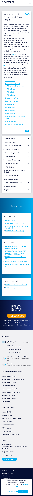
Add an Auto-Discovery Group (16, 86)
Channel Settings (10, 121)
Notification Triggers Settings (14, 124)
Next (28, 14)
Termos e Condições (7, 473)
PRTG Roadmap (10, 288)
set (4, 65)
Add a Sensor (11, 95)
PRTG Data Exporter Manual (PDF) (16, 261)
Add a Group (11, 89)
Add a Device (11, 92)
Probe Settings (9, 104)
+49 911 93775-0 (7, 455)
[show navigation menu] (30, 3)
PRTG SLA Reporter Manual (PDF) (15, 251)
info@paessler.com (8, 452)
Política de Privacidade (8, 476)
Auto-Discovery (10, 81)
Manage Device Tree (11, 98)
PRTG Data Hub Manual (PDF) (14, 254)
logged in (15, 54)
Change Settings (6, 478)
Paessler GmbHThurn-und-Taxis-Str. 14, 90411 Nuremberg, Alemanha (15, 446)
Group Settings (10, 107)
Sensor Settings (10, 113)
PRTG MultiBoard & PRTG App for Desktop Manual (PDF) (15, 247)
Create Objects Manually (12, 84)
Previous (26, 14)
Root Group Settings (11, 101)
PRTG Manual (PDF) (11, 220)
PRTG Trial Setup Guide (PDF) (14, 231)
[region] (16, 487)
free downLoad (16, 316)
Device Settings (10, 110)
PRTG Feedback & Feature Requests (16, 285)
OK (23, 491)
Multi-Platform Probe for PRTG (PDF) (16, 223)
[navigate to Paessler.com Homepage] (8, 3)
